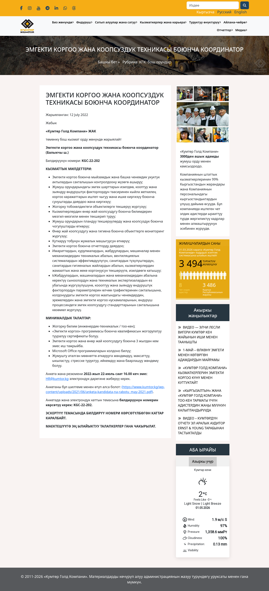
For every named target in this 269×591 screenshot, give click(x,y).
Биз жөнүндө (62, 22)
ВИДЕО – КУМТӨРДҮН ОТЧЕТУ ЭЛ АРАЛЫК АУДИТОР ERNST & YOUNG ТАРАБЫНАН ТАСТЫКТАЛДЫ (201, 425)
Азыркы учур (202, 461)
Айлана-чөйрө (234, 22)
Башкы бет (108, 61)
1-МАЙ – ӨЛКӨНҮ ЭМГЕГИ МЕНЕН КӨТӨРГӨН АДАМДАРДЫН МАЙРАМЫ (201, 355)
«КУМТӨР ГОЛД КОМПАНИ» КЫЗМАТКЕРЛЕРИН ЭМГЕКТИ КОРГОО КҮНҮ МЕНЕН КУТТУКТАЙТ (202, 375)
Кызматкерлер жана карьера (162, 22)
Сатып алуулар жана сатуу (115, 22)
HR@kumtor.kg (57, 378)
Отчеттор (224, 30)
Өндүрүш (83, 22)
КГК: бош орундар (155, 61)
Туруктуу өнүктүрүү (204, 22)
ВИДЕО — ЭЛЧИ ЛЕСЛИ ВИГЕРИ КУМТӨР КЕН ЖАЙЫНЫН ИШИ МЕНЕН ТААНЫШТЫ (199, 334)
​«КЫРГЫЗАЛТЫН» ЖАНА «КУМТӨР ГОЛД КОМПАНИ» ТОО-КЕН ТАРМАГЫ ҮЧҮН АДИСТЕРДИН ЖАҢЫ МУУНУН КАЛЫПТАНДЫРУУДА (202, 400)
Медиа (240, 30)
